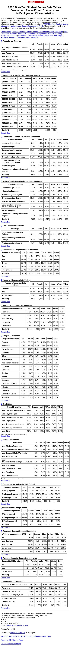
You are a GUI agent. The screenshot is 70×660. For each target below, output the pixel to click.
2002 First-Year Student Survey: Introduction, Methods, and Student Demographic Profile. (34, 25)
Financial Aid (6, 32)
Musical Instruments (35, 35)
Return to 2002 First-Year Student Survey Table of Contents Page (26, 636)
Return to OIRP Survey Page (12, 640)
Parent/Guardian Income (21, 32)
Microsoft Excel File (17, 633)
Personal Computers (9, 37)
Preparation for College (53, 35)
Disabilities (22, 35)
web (15, 28)
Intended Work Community (28, 37)
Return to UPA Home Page (11, 644)
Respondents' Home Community (49, 34)
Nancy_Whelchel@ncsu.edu (17, 625)
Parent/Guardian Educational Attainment (47, 32)
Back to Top (5, 72)
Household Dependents (27, 34)
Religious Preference (9, 35)
